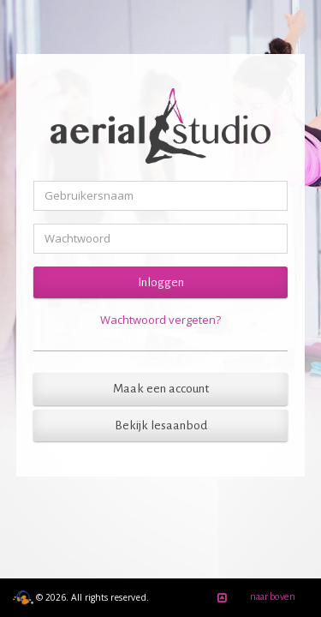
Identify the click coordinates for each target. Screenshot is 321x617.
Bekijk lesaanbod (161, 425)
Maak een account (161, 388)
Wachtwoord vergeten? (160, 319)
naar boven (253, 598)
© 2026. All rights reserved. (81, 597)
